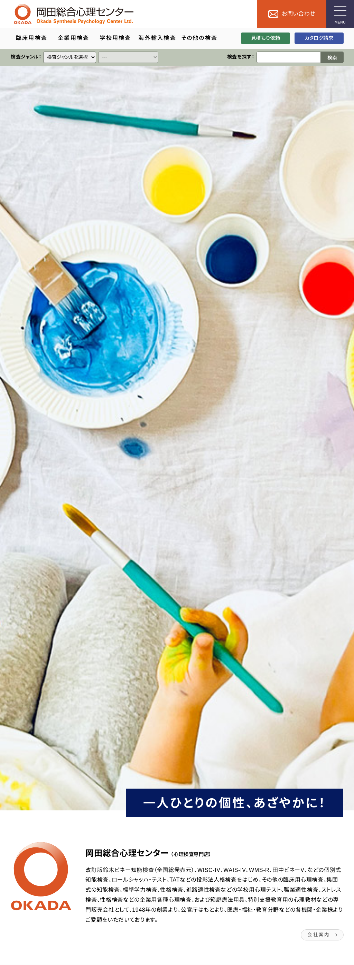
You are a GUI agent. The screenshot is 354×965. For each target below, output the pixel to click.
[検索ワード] (288, 57)
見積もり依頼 (265, 38)
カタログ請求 (319, 38)
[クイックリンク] (69, 57)
